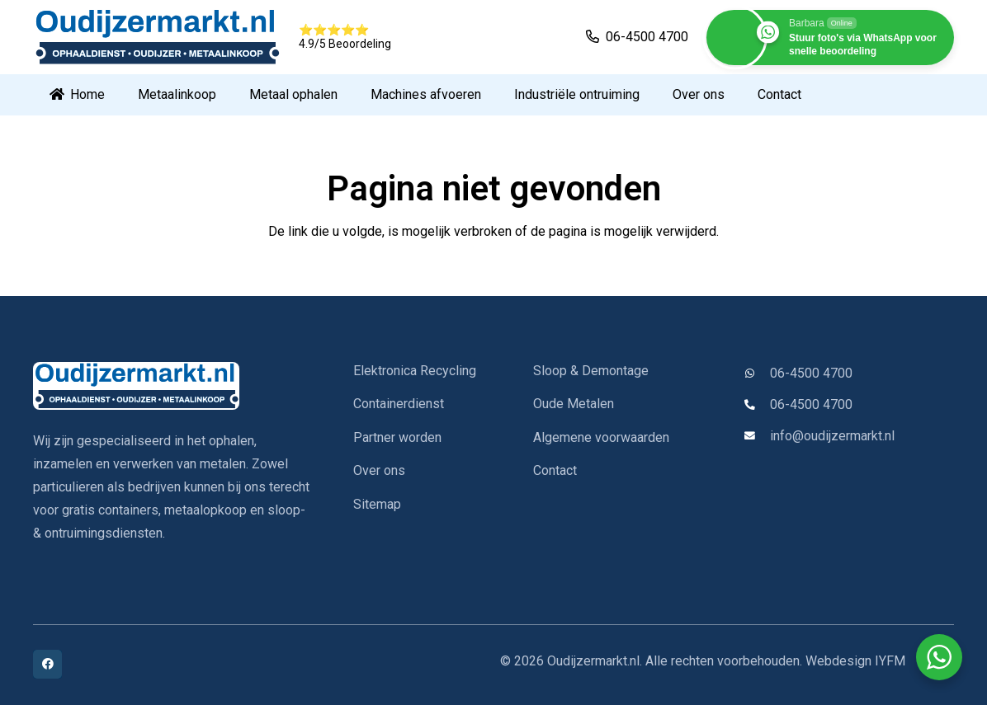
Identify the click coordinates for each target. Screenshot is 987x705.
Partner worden (397, 437)
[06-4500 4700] (757, 374)
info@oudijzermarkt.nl (832, 436)
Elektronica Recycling (414, 370)
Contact (555, 470)
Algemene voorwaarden (601, 437)
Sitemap (377, 504)
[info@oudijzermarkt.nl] (757, 436)
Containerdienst (398, 403)
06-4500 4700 (811, 373)
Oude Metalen (573, 403)
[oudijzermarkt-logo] (156, 37)
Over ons (379, 470)
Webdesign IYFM (855, 661)
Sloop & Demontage (591, 370)
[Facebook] (47, 664)
